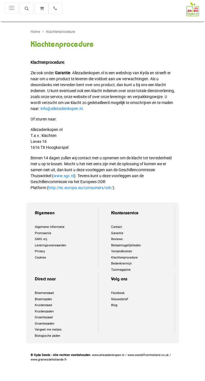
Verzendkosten (121, 251)
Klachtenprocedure (124, 257)
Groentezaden (44, 323)
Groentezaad (44, 317)
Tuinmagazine (121, 269)
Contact (116, 227)
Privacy (40, 251)
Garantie (117, 233)
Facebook (118, 293)
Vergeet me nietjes (48, 329)
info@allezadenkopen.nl (61, 108)
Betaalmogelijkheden (126, 245)
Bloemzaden (43, 299)
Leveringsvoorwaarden (50, 245)
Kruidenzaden (44, 311)
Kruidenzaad (43, 305)
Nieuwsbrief (119, 299)
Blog (114, 305)
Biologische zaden (47, 335)
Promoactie (43, 233)
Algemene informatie (49, 227)
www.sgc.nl (63, 175)
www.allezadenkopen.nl (108, 355)
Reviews (117, 239)
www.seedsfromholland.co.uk (148, 355)
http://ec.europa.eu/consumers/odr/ (80, 187)
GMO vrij (41, 239)
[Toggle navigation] (12, 8)
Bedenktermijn (121, 263)
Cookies (40, 257)
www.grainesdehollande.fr (49, 359)
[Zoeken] (27, 8)
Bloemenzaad (44, 293)
